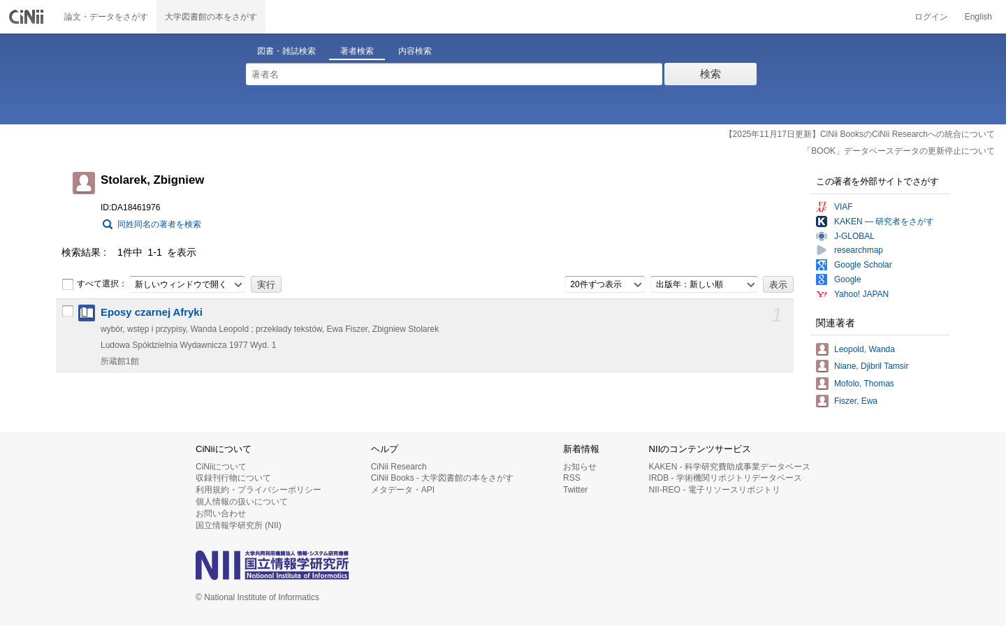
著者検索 (357, 51)
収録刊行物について (233, 478)
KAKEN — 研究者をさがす (884, 221)
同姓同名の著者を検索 (159, 224)
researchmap (858, 250)
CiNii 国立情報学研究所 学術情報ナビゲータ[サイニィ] (28, 17)
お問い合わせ (221, 513)
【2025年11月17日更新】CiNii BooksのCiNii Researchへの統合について (859, 134)
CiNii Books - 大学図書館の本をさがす (442, 478)
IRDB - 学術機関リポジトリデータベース (725, 478)
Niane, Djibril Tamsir (871, 366)
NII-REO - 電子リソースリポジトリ (714, 490)
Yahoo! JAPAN (861, 294)
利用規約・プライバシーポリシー (258, 490)
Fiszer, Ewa (855, 401)
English (978, 17)
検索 (710, 74)
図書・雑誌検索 (286, 51)
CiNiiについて (221, 467)
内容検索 (415, 51)
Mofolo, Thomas (864, 383)
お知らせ (580, 467)
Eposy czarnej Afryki (152, 312)
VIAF (843, 207)
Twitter (575, 490)
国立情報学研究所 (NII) (239, 525)
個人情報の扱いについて (242, 502)
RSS (572, 478)
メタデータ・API (403, 490)
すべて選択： (94, 284)
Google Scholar (863, 265)
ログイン (931, 17)
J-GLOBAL (854, 236)
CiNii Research (399, 467)
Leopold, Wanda (864, 349)
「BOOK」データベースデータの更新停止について (899, 151)
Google (847, 279)
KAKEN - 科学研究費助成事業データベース (729, 467)
